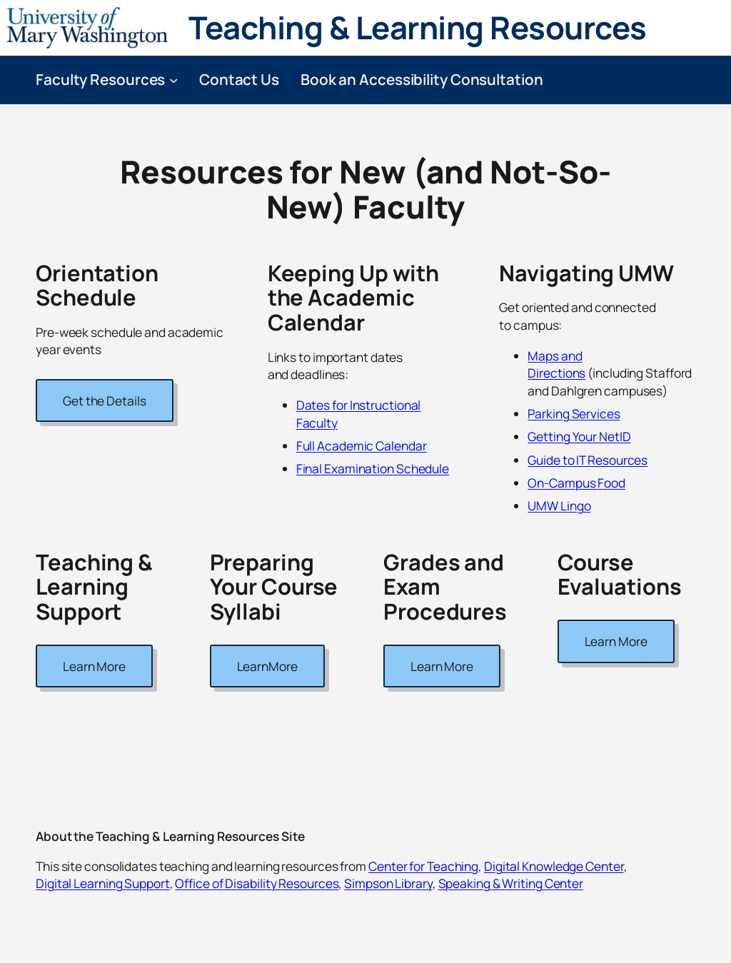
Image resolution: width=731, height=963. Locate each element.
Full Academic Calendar (361, 445)
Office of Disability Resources (256, 883)
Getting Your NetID (579, 436)
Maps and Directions (556, 364)
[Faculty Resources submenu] (173, 79)
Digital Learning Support (103, 883)
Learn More (94, 666)
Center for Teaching (423, 865)
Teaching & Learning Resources (417, 27)
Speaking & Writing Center (511, 883)
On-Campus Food (576, 482)
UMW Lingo (559, 505)
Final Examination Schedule (372, 468)
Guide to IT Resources (587, 459)
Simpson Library (388, 883)
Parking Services (574, 413)
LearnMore (267, 666)
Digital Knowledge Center (554, 865)
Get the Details (104, 400)
